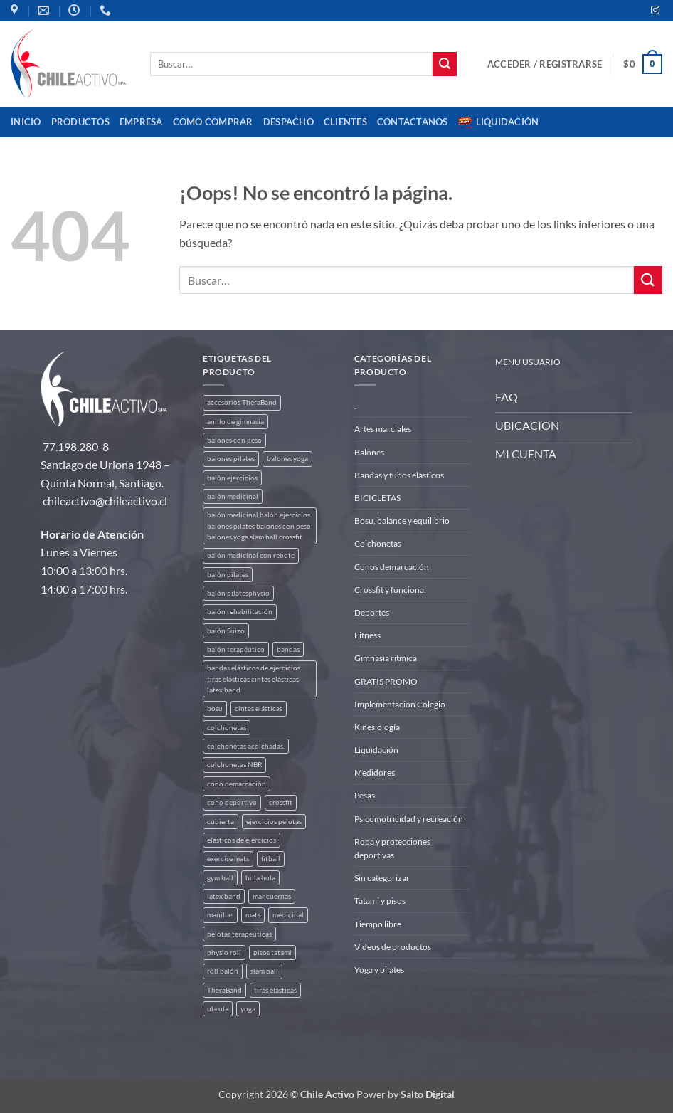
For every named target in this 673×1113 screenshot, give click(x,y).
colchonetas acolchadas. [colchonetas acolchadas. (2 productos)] (246, 746)
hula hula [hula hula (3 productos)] (260, 878)
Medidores (374, 772)
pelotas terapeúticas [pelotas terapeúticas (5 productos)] (239, 934)
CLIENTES (345, 121)
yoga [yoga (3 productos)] (247, 1009)
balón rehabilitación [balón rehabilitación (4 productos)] (239, 612)
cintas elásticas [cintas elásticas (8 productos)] (258, 708)
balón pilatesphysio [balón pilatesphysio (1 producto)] (238, 593)
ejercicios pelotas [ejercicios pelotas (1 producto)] (274, 821)
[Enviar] (445, 64)
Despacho (288, 121)
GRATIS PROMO (386, 681)
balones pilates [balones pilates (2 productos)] (231, 459)
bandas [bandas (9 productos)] (288, 649)
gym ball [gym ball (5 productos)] (220, 878)
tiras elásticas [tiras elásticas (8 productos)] (275, 990)
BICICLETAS (377, 497)
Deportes (371, 612)
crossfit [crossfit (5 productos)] (280, 802)
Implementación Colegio (399, 704)
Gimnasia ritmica (385, 658)
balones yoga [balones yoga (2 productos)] (287, 459)
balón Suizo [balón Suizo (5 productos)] (226, 631)
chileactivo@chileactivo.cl (105, 500)
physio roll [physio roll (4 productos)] (224, 952)
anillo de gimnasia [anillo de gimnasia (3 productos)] (235, 422)
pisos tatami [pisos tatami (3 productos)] (272, 952)
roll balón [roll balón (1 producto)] (222, 971)
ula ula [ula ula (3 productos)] (217, 1009)
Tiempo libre (377, 924)
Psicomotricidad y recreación (408, 818)
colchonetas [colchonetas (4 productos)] (226, 728)
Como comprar (213, 121)
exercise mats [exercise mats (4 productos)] (228, 859)
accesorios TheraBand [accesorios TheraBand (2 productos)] (242, 402)
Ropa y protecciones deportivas (392, 848)
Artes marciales (382, 428)
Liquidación (498, 122)
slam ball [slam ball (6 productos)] (264, 971)
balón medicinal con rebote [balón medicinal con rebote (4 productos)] (251, 555)
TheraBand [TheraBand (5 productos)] (224, 990)
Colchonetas (377, 543)
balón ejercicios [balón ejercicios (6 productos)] (232, 478)
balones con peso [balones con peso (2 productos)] (234, 440)
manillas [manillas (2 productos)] (220, 915)
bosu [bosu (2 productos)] (215, 708)
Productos (80, 121)
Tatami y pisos (380, 900)
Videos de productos (392, 946)
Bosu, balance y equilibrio (402, 520)
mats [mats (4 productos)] (252, 915)
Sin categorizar (382, 877)
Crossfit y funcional (390, 589)
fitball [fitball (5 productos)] (270, 859)
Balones (369, 452)
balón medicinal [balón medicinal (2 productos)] (232, 496)
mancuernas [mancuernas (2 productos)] (272, 896)
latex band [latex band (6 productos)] (223, 896)
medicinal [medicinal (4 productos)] (288, 915)
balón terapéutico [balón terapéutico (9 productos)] (236, 649)
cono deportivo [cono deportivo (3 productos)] (232, 802)
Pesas (364, 795)
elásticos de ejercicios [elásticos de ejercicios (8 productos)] (241, 840)
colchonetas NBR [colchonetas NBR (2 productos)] (234, 765)
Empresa (141, 121)
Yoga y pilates (379, 969)
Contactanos (412, 121)
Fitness (367, 635)
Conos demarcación (391, 566)
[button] (544, 64)
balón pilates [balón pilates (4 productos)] (227, 575)
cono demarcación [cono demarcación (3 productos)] (236, 784)
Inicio (26, 121)
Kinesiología (377, 727)
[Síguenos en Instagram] (655, 11)
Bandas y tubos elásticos (399, 475)
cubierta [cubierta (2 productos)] (220, 821)
